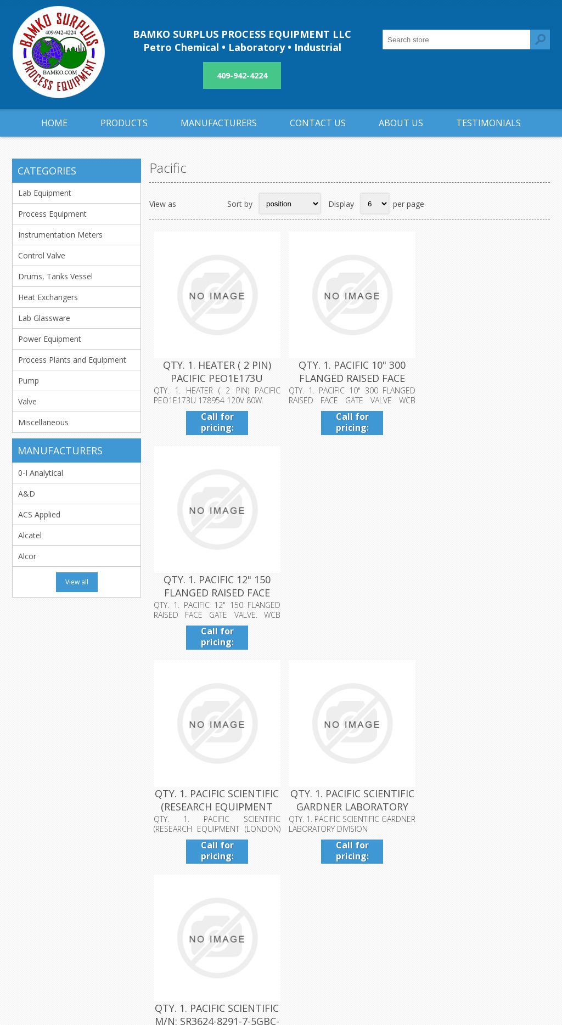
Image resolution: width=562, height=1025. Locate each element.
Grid (190, 203)
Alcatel (30, 535)
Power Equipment (49, 339)
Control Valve (41, 255)
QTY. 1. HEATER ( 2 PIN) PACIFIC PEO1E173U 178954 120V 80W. (216, 377)
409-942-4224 (242, 75)
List (212, 203)
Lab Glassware (44, 318)
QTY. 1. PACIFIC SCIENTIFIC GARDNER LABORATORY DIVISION (350, 590)
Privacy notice (224, 893)
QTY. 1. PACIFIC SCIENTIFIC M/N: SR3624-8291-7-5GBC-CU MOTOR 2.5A (483, 590)
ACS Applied (39, 514)
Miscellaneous (43, 422)
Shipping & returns (232, 875)
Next (538, 673)
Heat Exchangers (48, 297)
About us (215, 911)
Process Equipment (52, 214)
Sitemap (391, 893)
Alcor (27, 556)
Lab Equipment (44, 193)
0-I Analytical (40, 473)
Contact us (396, 875)
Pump (28, 380)
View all (76, 582)
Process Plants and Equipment (72, 359)
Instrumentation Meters (60, 234)
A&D (26, 493)
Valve (27, 401)
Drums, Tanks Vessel (55, 276)
